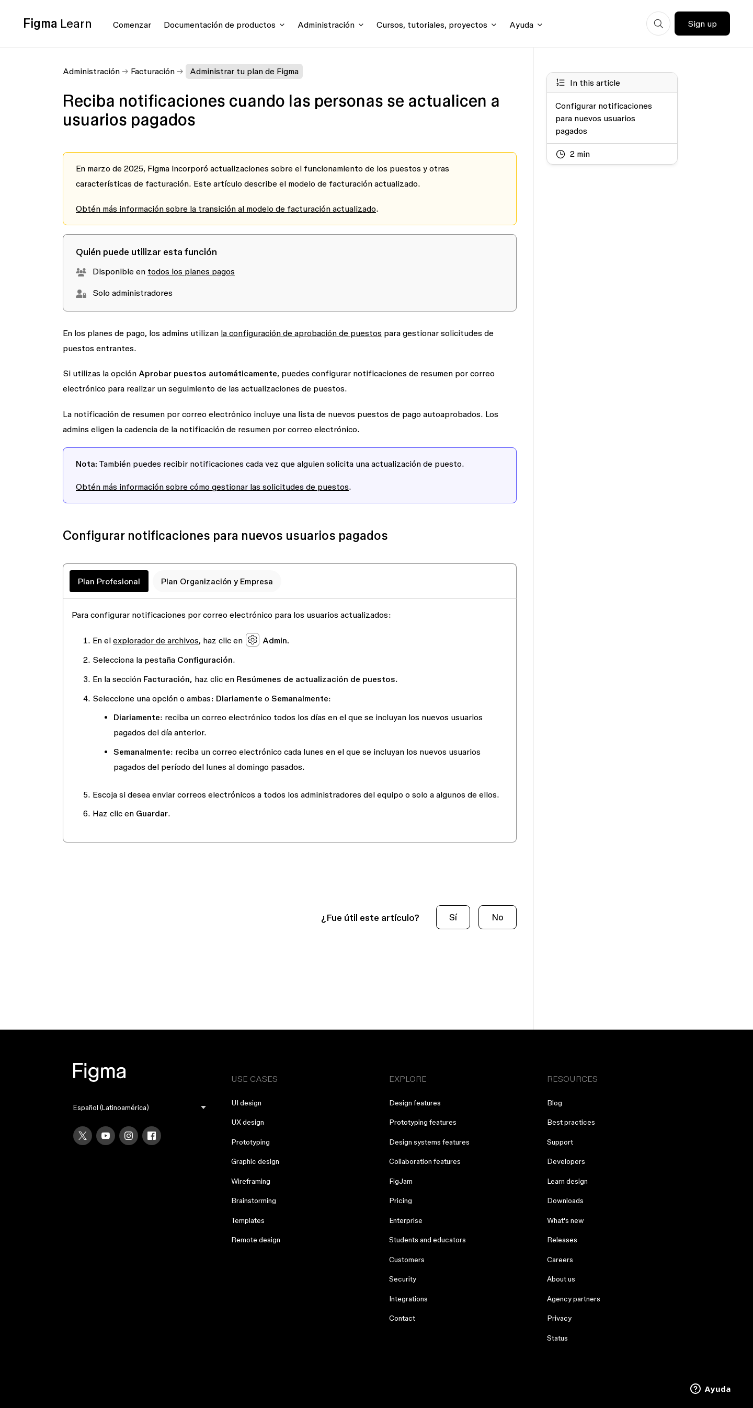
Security (402, 1279)
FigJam (401, 1181)
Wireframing (250, 1181)
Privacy (559, 1318)
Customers (407, 1259)
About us (561, 1279)
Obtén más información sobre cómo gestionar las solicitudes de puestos (212, 486)
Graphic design (255, 1161)
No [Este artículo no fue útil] (498, 917)
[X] (82, 1135)
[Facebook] (151, 1135)
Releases (562, 1240)
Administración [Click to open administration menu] (326, 24)
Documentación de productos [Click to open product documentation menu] (220, 24)
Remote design (255, 1240)
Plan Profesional (109, 581)
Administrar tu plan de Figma (244, 71)
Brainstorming (253, 1200)
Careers (560, 1259)
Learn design (567, 1181)
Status (557, 1338)
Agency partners (573, 1299)
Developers (566, 1161)
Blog (554, 1103)
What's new (565, 1220)
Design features (415, 1103)
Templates (248, 1220)
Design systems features (429, 1142)
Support (560, 1142)
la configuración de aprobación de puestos (301, 333)
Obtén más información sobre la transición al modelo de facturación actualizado (226, 208)
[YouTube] (105, 1135)
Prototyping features (423, 1122)
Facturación (153, 71)
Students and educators (427, 1240)
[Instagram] (128, 1135)
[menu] (139, 1108)
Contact (402, 1318)
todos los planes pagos (191, 271)
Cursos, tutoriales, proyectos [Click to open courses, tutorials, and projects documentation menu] (431, 24)
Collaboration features (425, 1161)
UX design (247, 1122)
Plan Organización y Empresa (217, 581)
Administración (91, 71)
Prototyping (250, 1142)
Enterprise (406, 1220)
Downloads (565, 1200)
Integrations (408, 1299)
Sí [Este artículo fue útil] (453, 917)
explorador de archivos (156, 640)
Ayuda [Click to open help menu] (521, 24)
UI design (246, 1103)
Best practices (571, 1122)
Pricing (400, 1200)
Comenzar (132, 24)
